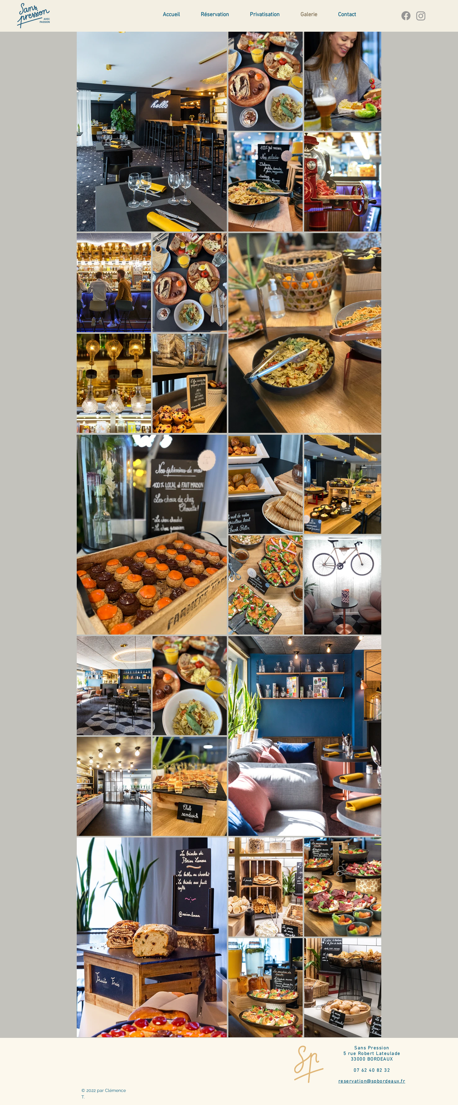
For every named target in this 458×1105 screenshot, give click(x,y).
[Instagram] (421, 16)
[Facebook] (406, 16)
